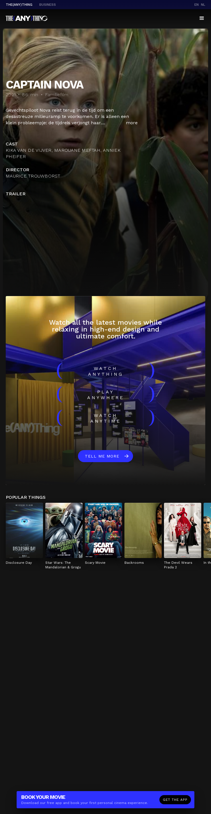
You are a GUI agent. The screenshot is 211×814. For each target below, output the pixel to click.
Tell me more (102, 456)
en (196, 5)
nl (203, 5)
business (47, 5)
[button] (202, 18)
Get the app (175, 800)
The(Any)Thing (19, 5)
